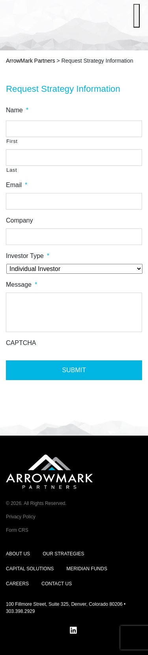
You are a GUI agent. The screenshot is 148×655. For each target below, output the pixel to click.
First (12, 141)
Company (19, 220)
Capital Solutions (30, 569)
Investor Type (27, 255)
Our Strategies (63, 554)
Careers (17, 583)
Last (11, 170)
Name (17, 110)
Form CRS (17, 530)
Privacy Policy (21, 517)
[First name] (74, 129)
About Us (18, 554)
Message (21, 284)
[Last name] (74, 157)
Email (16, 185)
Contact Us (56, 583)
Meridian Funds (86, 569)
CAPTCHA (21, 343)
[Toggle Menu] (136, 16)
